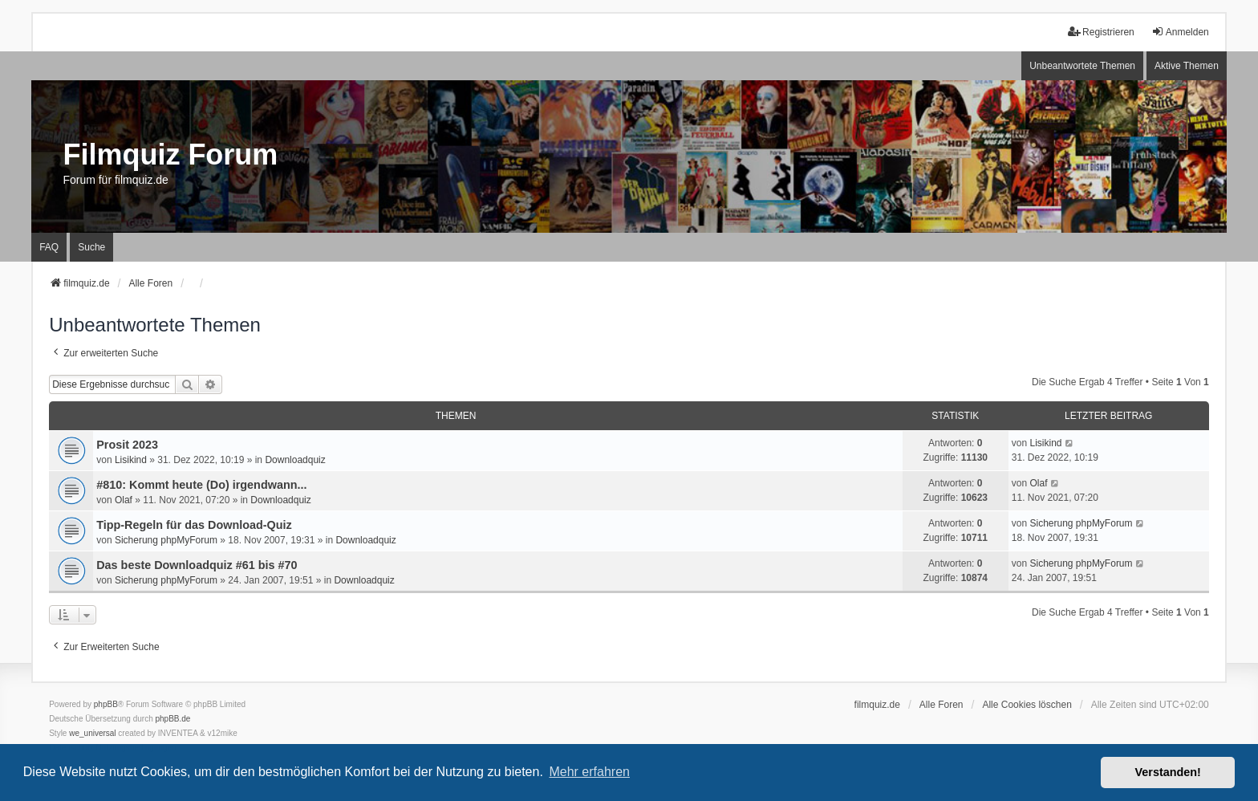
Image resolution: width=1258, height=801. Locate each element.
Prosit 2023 (127, 444)
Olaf (123, 500)
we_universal (92, 733)
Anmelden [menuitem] (1180, 32)
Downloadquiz (295, 460)
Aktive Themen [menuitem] (1187, 65)
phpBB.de (173, 718)
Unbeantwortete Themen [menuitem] (1082, 65)
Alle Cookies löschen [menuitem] (1026, 704)
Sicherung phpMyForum (166, 540)
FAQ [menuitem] (49, 247)
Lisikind (131, 460)
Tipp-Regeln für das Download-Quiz (194, 524)
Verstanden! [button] (1168, 772)
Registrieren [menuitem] (1101, 32)
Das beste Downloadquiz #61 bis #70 (196, 565)
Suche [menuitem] (91, 247)
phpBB (106, 704)
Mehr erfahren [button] (589, 772)
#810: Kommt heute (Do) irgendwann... (201, 484)
